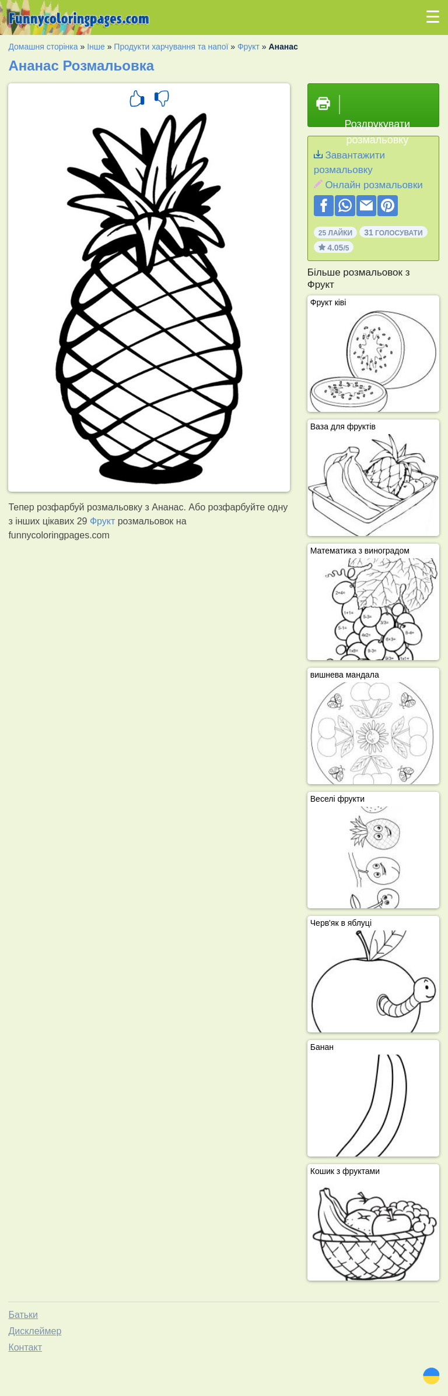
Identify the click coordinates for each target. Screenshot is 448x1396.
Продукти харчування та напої (171, 46)
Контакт (25, 1347)
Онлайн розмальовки (373, 185)
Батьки (23, 1315)
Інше (96, 46)
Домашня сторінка (43, 46)
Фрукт (248, 46)
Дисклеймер (34, 1331)
